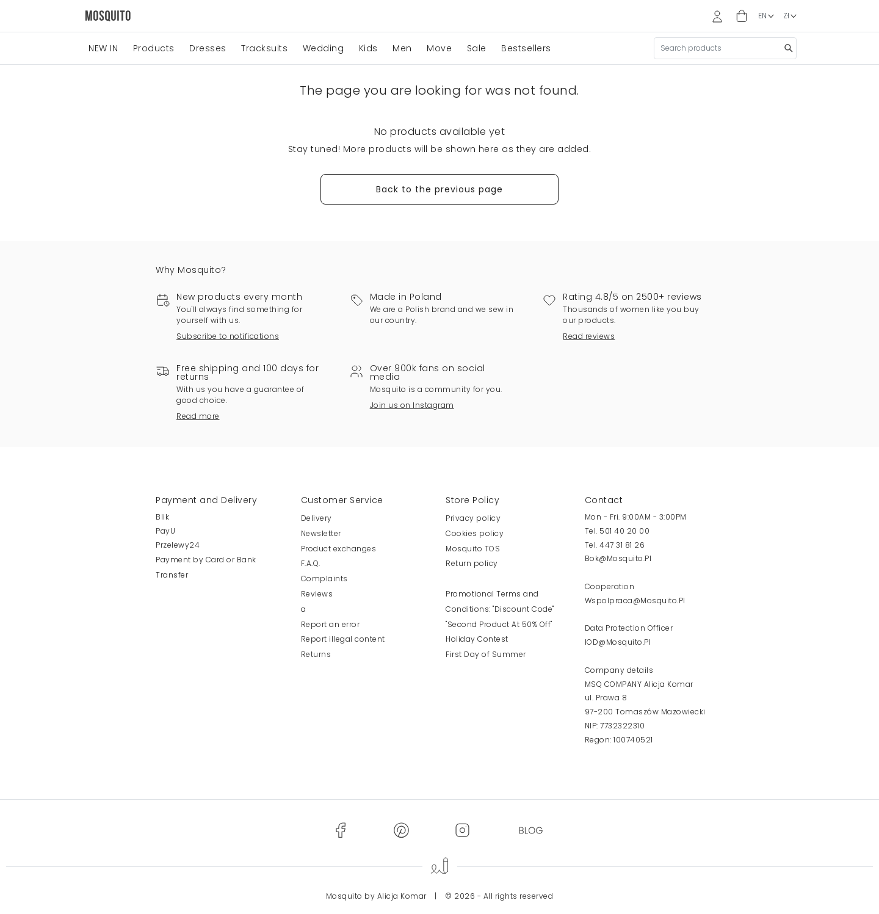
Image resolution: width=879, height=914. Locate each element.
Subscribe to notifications (227, 336)
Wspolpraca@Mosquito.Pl (635, 600)
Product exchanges (339, 548)
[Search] (725, 48)
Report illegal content (343, 639)
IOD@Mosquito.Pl (618, 642)
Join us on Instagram (412, 405)
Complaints (324, 578)
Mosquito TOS (473, 548)
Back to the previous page (439, 189)
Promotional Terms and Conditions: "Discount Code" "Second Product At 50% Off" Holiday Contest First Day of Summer (500, 624)
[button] (741, 16)
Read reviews (589, 336)
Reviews (317, 594)
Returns (316, 654)
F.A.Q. (310, 563)
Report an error (330, 624)
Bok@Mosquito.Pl (618, 558)
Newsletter (321, 533)
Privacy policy (473, 518)
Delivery (316, 518)
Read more (198, 416)
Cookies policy (475, 533)
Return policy (472, 563)
